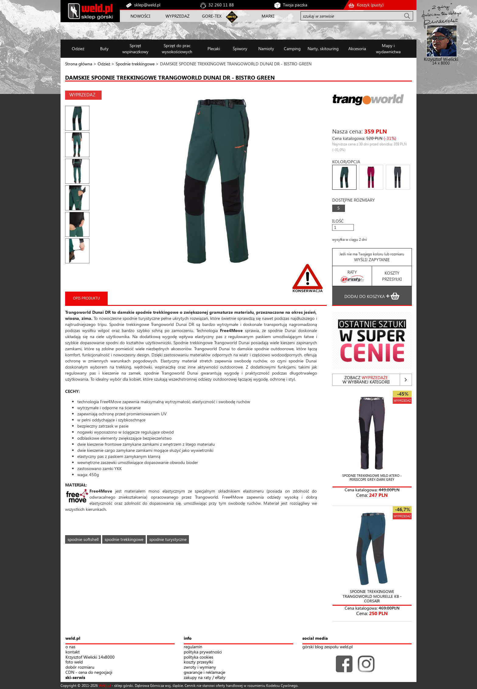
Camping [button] (292, 48)
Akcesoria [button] (357, 48)
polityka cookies (198, 657)
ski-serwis (75, 677)
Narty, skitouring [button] (323, 48)
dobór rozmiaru (79, 667)
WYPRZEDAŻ (177, 16)
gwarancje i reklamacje (204, 672)
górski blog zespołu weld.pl (327, 646)
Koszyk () (370, 5)
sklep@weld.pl (147, 5)
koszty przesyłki (198, 662)
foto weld (74, 662)
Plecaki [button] (213, 48)
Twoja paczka (295, 5)
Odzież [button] (78, 48)
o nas (70, 646)
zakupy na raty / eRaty (204, 677)
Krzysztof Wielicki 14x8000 (90, 657)
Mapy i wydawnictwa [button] (388, 48)
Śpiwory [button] (240, 48)
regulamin (193, 646)
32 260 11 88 (221, 5)
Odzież (104, 64)
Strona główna (78, 64)
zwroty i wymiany (200, 667)
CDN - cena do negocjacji (88, 672)
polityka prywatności (203, 652)
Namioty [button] (266, 48)
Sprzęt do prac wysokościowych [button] (177, 48)
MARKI (268, 16)
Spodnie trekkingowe (135, 64)
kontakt (72, 652)
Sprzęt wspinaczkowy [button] (135, 48)
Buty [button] (104, 48)
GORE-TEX (211, 16)
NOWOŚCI (140, 16)
